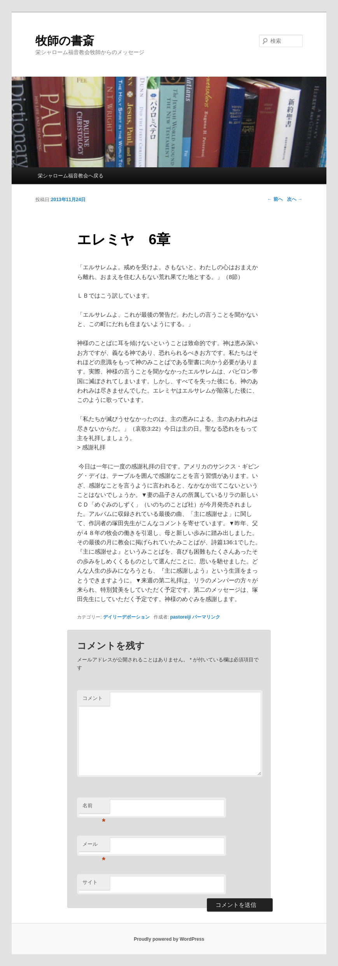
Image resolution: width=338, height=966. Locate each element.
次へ (294, 199)
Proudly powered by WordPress (169, 939)
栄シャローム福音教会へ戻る (70, 176)
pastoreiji (180, 617)
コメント (92, 698)
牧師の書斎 (64, 40)
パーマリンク (206, 617)
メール (93, 846)
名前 (93, 808)
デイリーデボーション (126, 617)
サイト (90, 882)
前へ (274, 199)
